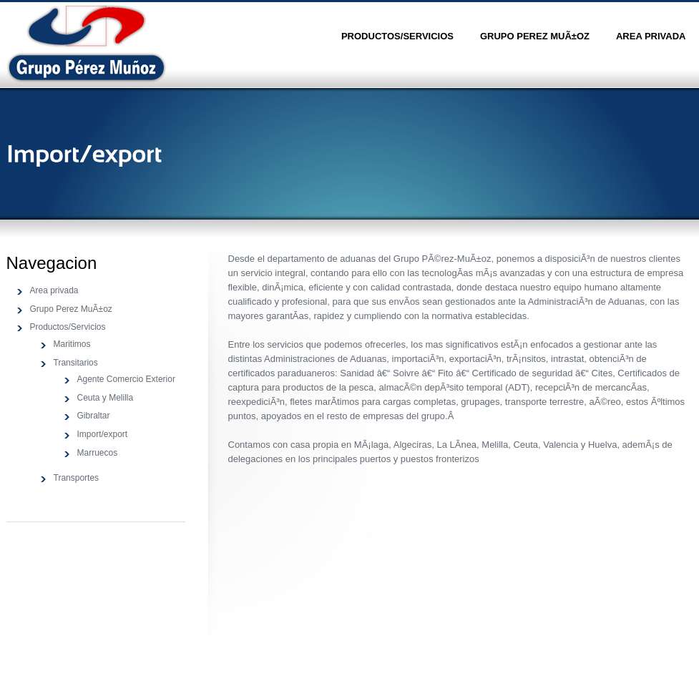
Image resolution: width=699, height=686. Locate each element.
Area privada (651, 36)
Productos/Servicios (397, 36)
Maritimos (72, 344)
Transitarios (76, 363)
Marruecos (97, 453)
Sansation (86, 43)
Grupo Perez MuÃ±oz (535, 36)
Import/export (102, 434)
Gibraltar (93, 416)
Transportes (76, 478)
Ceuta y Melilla (105, 398)
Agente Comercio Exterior (126, 379)
